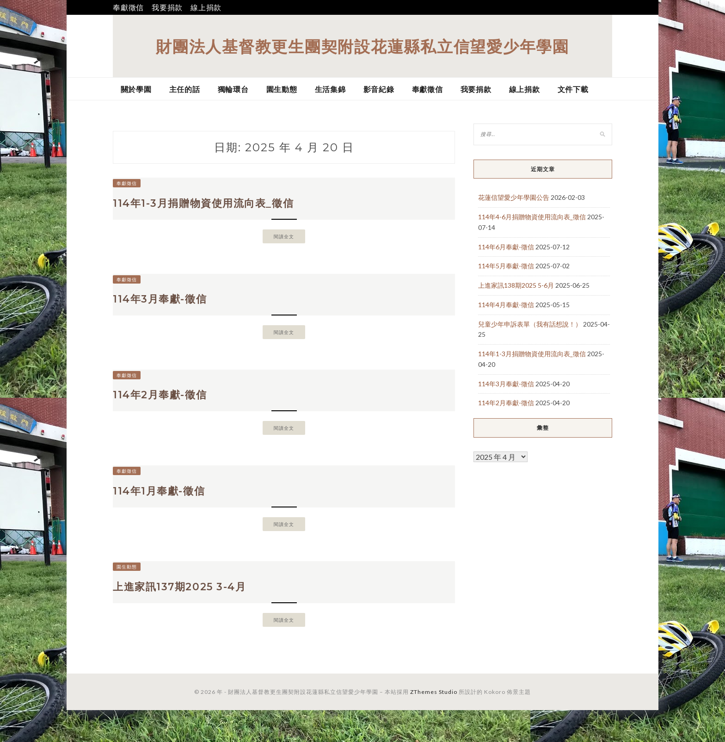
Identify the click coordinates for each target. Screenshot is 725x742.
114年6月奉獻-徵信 (506, 247)
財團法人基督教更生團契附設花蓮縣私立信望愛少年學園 (362, 46)
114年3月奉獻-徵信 (169, 309)
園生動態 (281, 89)
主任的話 (184, 89)
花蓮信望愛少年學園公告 (513, 197)
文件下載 (573, 89)
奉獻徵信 (128, 7)
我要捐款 (167, 7)
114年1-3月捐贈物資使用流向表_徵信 (220, 206)
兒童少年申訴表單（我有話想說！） (530, 324)
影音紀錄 (378, 89)
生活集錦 (330, 89)
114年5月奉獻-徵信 (506, 266)
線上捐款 (205, 7)
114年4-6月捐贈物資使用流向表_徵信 (532, 217)
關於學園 (136, 89)
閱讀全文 (284, 243)
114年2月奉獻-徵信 (169, 411)
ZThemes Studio (433, 723)
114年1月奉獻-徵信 (168, 513)
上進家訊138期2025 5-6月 (516, 285)
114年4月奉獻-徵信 (506, 305)
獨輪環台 (233, 89)
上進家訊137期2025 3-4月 (192, 615)
